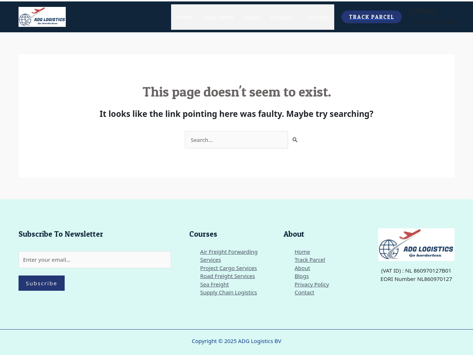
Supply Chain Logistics (228, 292)
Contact (319, 17)
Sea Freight (214, 284)
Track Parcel (218, 17)
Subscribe (41, 283)
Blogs (302, 275)
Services (281, 17)
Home (184, 17)
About (252, 17)
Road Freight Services (227, 275)
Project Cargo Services (228, 268)
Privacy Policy (312, 284)
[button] (371, 17)
